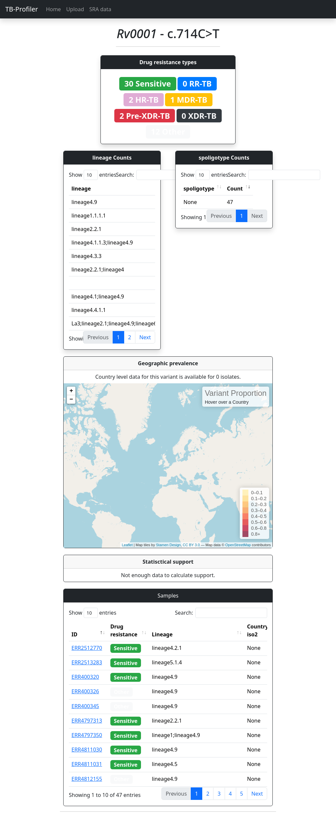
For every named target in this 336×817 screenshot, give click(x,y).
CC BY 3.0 (191, 545)
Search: (162, 175)
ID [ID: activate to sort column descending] (74, 634)
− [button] (71, 399)
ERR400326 (85, 691)
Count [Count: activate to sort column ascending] (235, 188)
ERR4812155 (86, 778)
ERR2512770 (86, 647)
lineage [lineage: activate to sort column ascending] (81, 188)
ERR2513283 (86, 662)
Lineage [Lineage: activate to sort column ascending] (162, 634)
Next (145, 337)
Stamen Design (168, 545)
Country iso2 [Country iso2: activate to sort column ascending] (257, 630)
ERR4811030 (86, 749)
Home (53, 9)
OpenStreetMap (238, 545)
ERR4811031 (86, 764)
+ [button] (71, 391)
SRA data (100, 9)
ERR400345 (85, 706)
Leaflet (127, 545)
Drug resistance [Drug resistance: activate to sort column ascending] (123, 630)
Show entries (92, 175)
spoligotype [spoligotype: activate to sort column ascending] (198, 188)
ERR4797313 (86, 720)
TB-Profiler (21, 9)
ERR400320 (85, 676)
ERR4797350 (86, 735)
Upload (75, 9)
